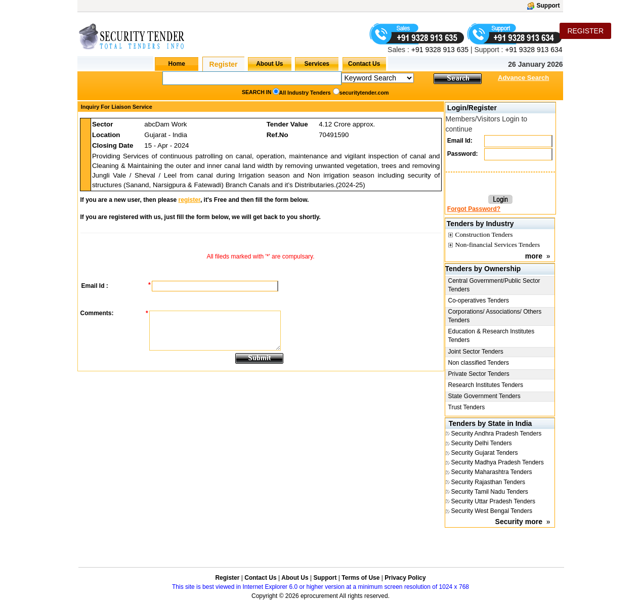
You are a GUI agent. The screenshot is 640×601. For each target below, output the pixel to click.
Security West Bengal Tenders (491, 510)
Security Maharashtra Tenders (491, 472)
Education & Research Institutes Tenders (491, 336)
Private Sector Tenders (478, 373)
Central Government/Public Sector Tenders (494, 285)
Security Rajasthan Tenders (488, 482)
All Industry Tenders (305, 93)
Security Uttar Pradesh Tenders (493, 501)
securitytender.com (364, 93)
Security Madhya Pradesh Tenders (497, 462)
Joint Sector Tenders (475, 351)
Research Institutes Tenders (486, 385)
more (533, 256)
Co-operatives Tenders (478, 300)
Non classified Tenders (478, 362)
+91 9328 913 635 (438, 50)
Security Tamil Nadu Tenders (489, 491)
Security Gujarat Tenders (484, 452)
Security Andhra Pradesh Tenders (496, 433)
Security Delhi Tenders (481, 443)
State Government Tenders (484, 396)
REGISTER (585, 31)
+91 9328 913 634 (533, 50)
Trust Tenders (466, 407)
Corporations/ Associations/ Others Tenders (495, 316)
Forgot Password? (473, 208)
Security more (518, 522)
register (189, 199)
